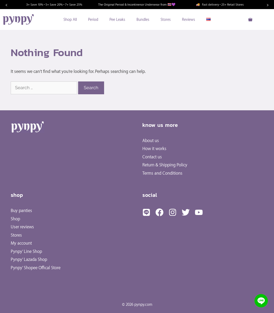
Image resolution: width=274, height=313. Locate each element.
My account (21, 243)
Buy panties (21, 210)
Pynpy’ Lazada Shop (29, 259)
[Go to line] (261, 300)
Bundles (142, 19)
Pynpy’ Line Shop (26, 251)
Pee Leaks (117, 19)
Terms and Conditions (162, 173)
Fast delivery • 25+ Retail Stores (220, 4)
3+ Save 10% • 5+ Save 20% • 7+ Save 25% (54, 4)
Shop (15, 218)
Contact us (152, 156)
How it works (154, 148)
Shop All (70, 19)
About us (150, 140)
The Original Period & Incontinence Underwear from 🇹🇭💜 (137, 4)
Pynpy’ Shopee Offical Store (35, 267)
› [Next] (268, 4)
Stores (166, 19)
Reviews (188, 19)
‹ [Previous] (6, 4)
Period (93, 19)
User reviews (22, 226)
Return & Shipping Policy (164, 164)
